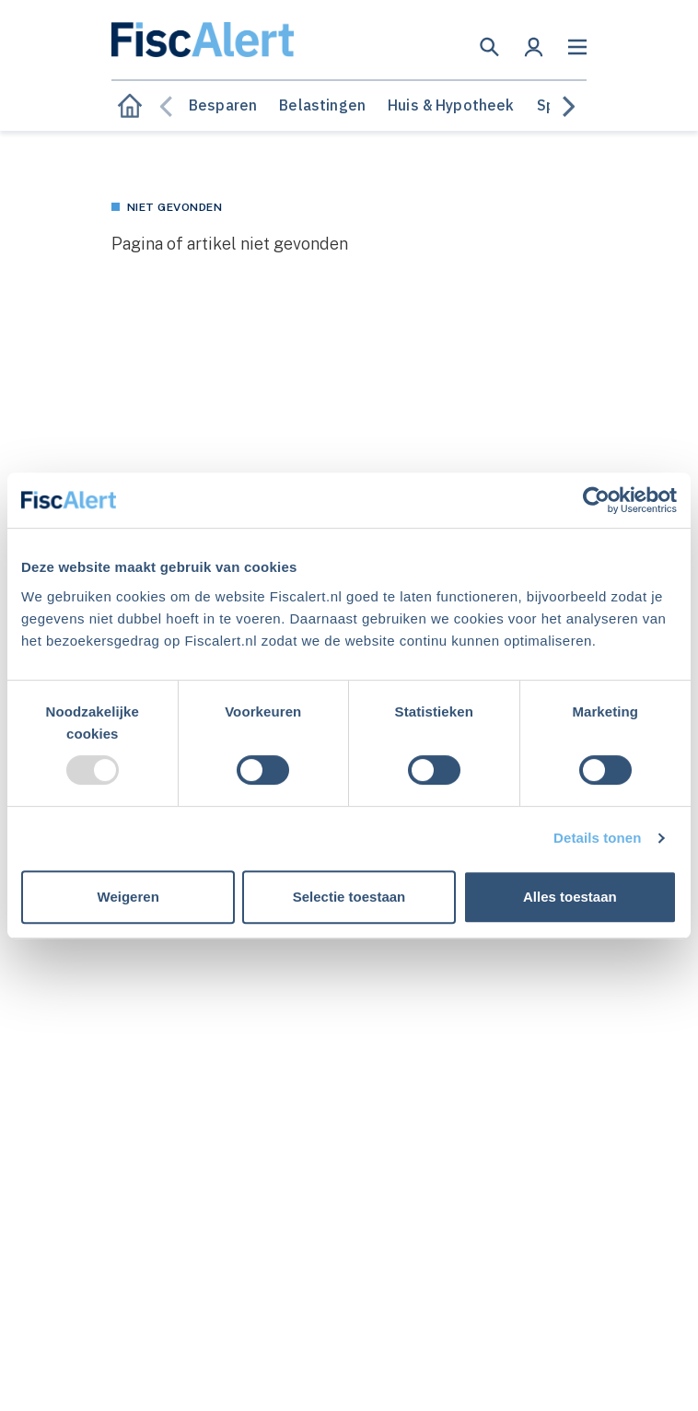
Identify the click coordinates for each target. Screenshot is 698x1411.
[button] (489, 47)
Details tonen (597, 837)
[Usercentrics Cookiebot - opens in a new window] (596, 500)
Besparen (223, 105)
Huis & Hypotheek (451, 105)
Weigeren (128, 896)
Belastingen (322, 105)
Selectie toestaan (349, 896)
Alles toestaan (570, 896)
